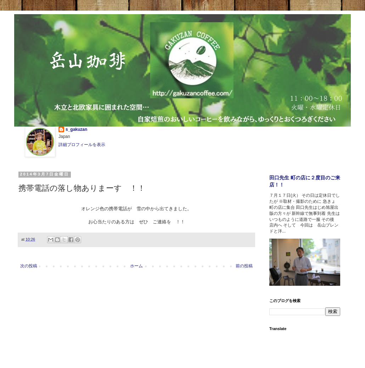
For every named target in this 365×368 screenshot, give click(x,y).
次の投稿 (28, 265)
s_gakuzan (76, 129)
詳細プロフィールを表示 (81, 144)
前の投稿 (244, 265)
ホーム (136, 265)
